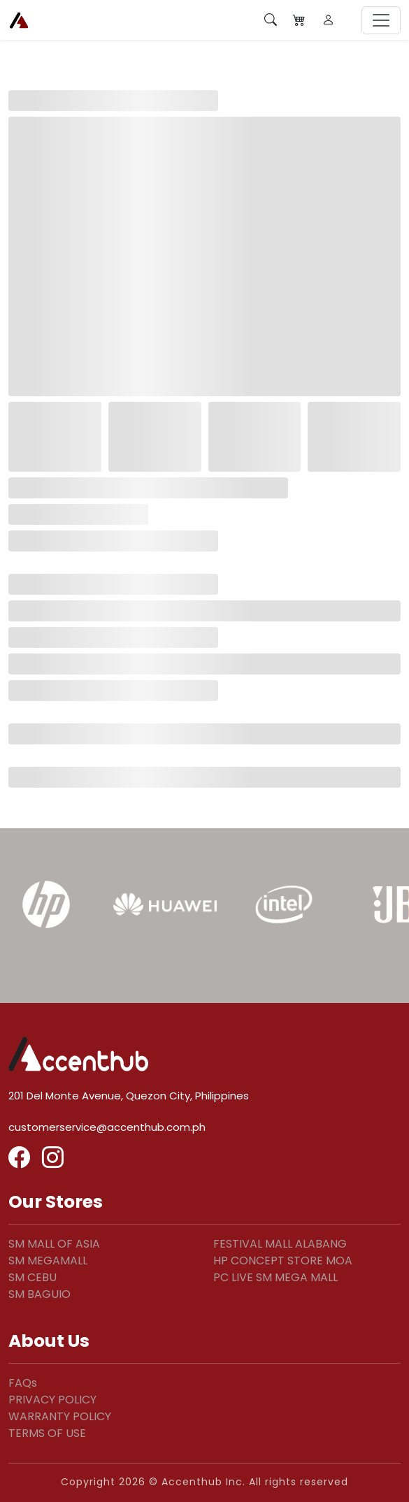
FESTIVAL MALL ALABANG (280, 1244)
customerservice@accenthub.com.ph (107, 1127)
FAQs (22, 1383)
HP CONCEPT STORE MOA (282, 1260)
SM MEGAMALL (47, 1260)
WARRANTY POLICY (59, 1416)
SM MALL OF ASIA (54, 1244)
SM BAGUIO (39, 1294)
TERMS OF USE (47, 1433)
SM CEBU (32, 1277)
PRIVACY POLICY (52, 1400)
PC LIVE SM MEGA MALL (275, 1277)
